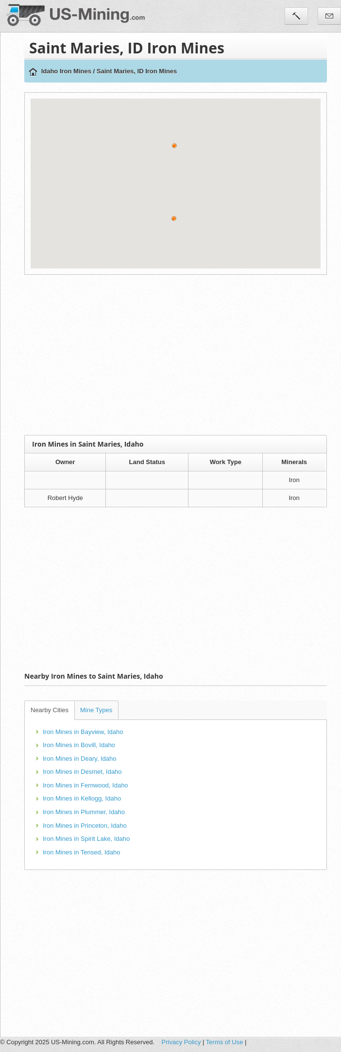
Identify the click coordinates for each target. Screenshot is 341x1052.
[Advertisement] (180, 355)
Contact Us (329, 16)
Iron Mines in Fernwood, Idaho (85, 785)
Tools (296, 16)
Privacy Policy (181, 1042)
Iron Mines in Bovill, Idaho (79, 745)
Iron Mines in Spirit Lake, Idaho (86, 838)
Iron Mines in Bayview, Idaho (83, 731)
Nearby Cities (49, 710)
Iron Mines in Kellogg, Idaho (82, 798)
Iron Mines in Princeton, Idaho (85, 825)
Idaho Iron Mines (66, 71)
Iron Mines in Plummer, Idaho (84, 812)
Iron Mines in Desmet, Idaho (82, 771)
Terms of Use (224, 1042)
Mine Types (96, 710)
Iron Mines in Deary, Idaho (80, 758)
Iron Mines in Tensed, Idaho (81, 852)
